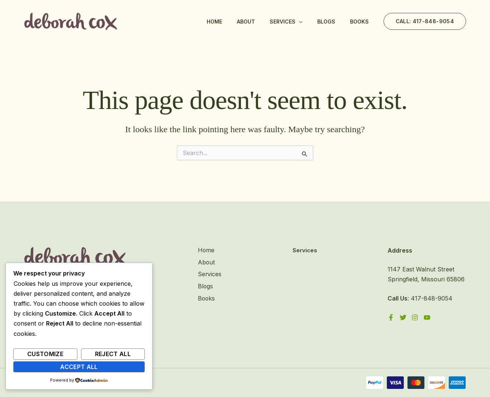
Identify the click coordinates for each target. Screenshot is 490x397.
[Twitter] (403, 317)
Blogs (326, 21)
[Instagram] (415, 317)
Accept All (79, 366)
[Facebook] (391, 317)
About (246, 21)
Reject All (113, 354)
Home (214, 21)
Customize (45, 354)
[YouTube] (427, 317)
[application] (298, 21)
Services (286, 21)
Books (359, 21)
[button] (425, 21)
